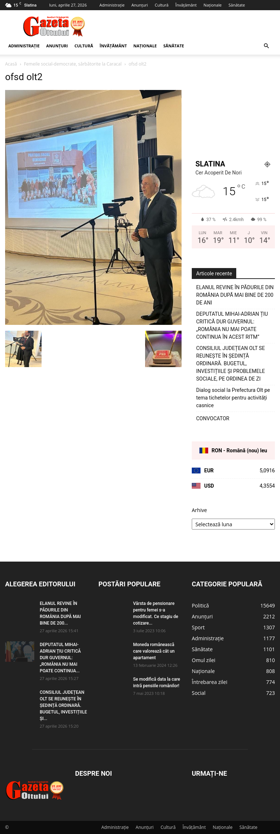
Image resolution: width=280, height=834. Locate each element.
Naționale (212, 5)
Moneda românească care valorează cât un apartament (154, 651)
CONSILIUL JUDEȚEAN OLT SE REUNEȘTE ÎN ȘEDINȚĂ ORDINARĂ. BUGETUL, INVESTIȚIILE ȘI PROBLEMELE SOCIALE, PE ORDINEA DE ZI (230, 363)
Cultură (161, 5)
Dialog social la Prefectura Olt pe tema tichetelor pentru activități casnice (233, 397)
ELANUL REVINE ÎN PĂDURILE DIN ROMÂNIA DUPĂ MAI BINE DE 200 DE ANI (235, 295)
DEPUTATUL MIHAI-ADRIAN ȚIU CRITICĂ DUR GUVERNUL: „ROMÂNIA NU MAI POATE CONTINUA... (60, 657)
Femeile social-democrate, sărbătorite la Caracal (73, 64)
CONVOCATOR (212, 418)
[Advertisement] (189, 26)
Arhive (199, 510)
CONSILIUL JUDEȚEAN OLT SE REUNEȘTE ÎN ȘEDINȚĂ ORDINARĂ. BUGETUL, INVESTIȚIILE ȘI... (63, 705)
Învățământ (186, 5)
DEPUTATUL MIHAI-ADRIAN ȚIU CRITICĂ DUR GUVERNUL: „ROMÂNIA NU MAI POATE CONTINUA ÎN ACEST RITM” (232, 325)
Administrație (112, 5)
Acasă (11, 64)
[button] (266, 46)
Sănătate (237, 5)
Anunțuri (139, 5)
